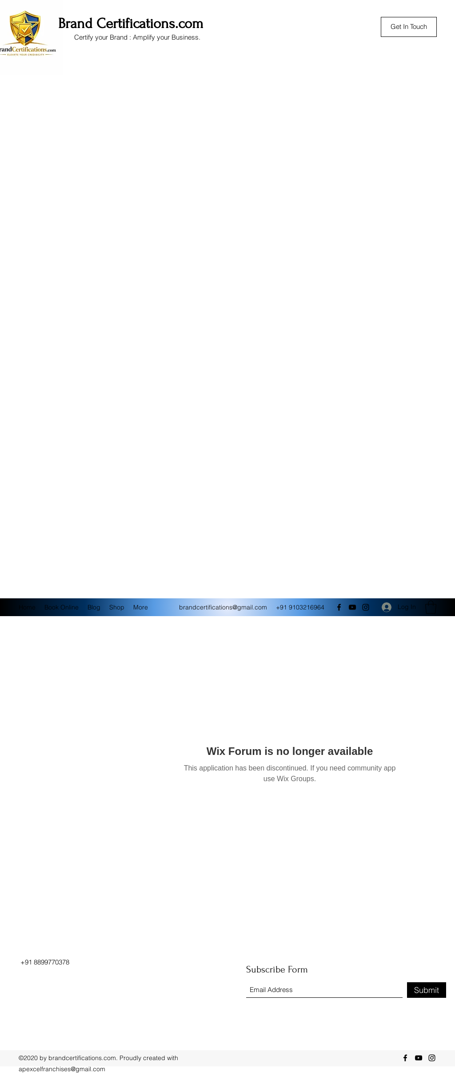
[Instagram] (365, 607)
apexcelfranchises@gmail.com (62, 1069)
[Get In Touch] (409, 27)
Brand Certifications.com (131, 24)
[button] (430, 607)
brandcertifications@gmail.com (223, 607)
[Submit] (426, 990)
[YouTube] (352, 607)
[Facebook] (339, 607)
